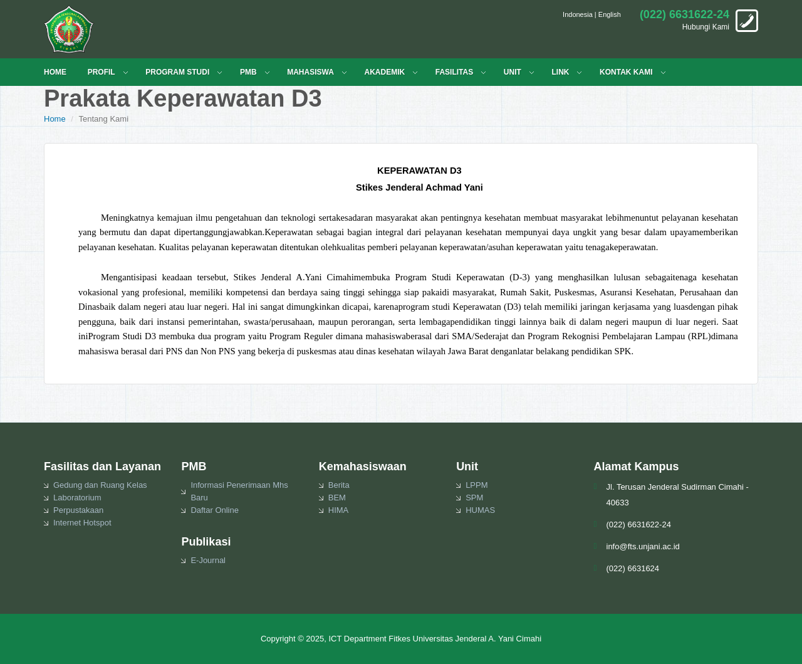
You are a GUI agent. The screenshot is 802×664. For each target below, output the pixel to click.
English (609, 14)
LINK (560, 72)
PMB (248, 72)
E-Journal (208, 560)
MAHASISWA (310, 72)
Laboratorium (77, 497)
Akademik (384, 72)
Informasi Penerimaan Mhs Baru (239, 491)
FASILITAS (454, 72)
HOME (55, 72)
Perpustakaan (78, 510)
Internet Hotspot (82, 522)
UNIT (512, 72)
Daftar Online (214, 510)
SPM (474, 497)
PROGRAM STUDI (177, 72)
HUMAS (480, 510)
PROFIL (101, 72)
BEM (337, 497)
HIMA (338, 510)
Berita (339, 485)
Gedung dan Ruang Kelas (100, 485)
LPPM (476, 485)
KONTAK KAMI (626, 72)
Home (55, 119)
